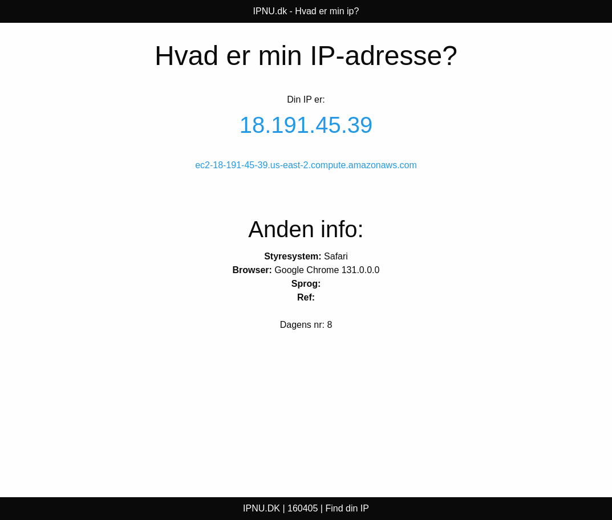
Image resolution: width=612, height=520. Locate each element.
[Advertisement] (102, 412)
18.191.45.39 (306, 124)
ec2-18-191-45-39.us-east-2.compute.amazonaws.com (306, 165)
